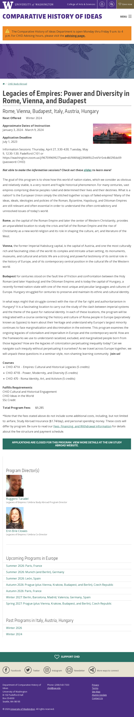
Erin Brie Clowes (16, 531)
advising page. (75, 36)
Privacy (95, 684)
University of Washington (22, 709)
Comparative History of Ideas (52, 16)
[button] (112, 133)
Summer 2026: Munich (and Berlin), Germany (35, 572)
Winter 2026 (14, 628)
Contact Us (97, 698)
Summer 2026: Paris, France (24, 566)
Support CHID (67, 657)
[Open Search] (111, 4)
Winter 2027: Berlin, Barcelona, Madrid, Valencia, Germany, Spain (48, 597)
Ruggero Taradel (17, 499)
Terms (95, 688)
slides (88, 170)
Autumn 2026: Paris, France (24, 591)
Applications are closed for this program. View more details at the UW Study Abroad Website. (67, 444)
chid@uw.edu (54, 688)
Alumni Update (99, 695)
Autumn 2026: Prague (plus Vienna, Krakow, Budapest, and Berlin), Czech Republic (59, 585)
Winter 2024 (14, 634)
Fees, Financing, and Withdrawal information (82, 426)
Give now (125, 4)
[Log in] (102, 4)
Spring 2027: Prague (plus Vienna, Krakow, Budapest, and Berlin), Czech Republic (58, 603)
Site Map (96, 691)
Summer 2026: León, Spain (23, 578)
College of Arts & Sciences (81, 4)
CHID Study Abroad (17, 83)
